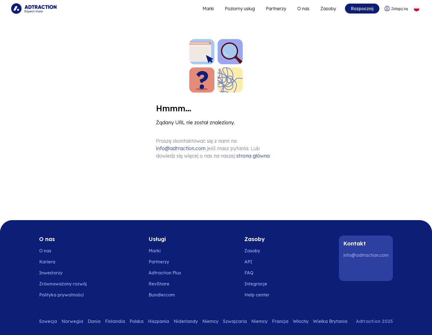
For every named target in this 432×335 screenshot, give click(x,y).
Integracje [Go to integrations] (255, 284)
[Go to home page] (33, 8)
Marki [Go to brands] (154, 250)
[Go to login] (396, 8)
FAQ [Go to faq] (248, 272)
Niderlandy (186, 321)
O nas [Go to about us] (45, 250)
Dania (94, 321)
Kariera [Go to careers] (47, 261)
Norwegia (72, 321)
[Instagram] (367, 270)
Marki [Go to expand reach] (208, 8)
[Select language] (416, 8)
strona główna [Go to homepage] (253, 156)
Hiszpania (158, 321)
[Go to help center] (260, 295)
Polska (136, 321)
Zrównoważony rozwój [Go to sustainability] (63, 284)
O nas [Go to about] (303, 8)
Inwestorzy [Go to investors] (51, 272)
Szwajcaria (235, 321)
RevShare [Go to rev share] (158, 284)
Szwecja (48, 321)
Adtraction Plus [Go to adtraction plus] (164, 272)
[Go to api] (260, 261)
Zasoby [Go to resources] (328, 8)
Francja (280, 321)
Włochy (301, 321)
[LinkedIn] (350, 270)
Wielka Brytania (330, 321)
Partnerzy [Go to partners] (158, 261)
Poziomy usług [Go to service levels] (240, 8)
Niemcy (210, 321)
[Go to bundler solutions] (165, 295)
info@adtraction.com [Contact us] (181, 148)
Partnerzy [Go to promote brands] (276, 8)
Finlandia (115, 321)
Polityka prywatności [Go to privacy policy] (61, 295)
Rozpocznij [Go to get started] (362, 8)
